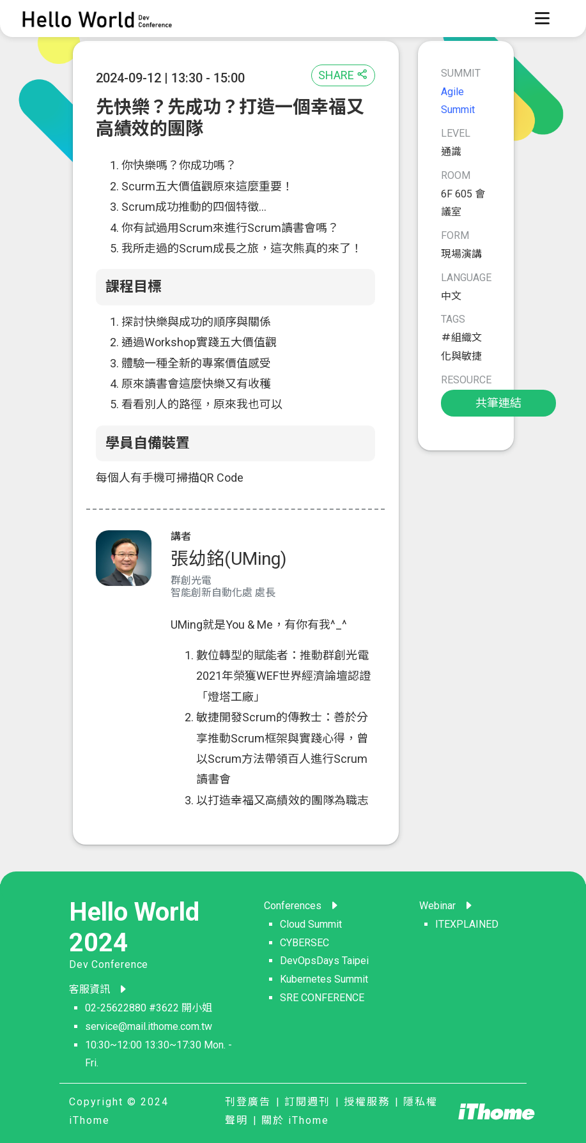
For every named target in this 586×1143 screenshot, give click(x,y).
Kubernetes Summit (324, 979)
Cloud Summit (311, 924)
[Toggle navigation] (542, 18)
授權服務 (367, 1102)
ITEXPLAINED (466, 924)
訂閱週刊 (307, 1102)
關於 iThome (295, 1120)
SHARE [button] (343, 75)
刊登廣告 (248, 1102)
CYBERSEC (304, 943)
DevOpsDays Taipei (324, 961)
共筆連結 (498, 403)
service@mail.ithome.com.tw (148, 1026)
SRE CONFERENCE (322, 998)
